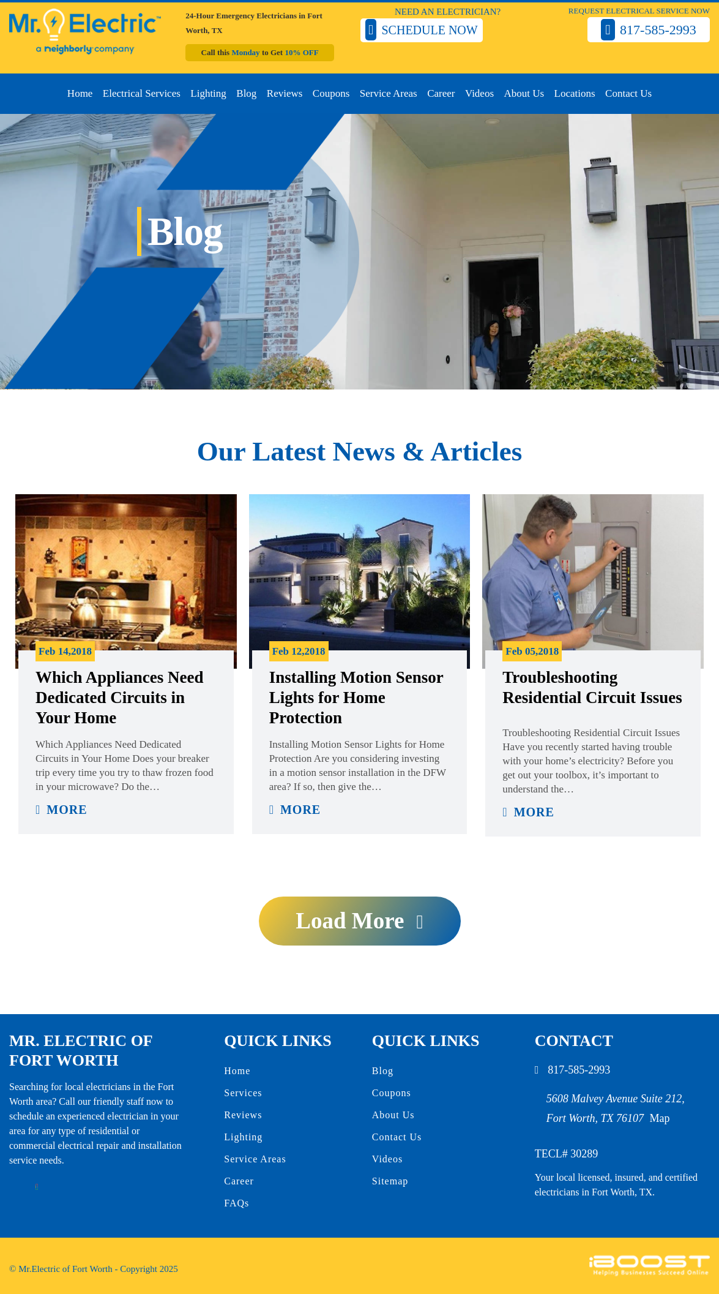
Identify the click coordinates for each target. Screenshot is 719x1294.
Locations (574, 93)
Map (660, 1118)
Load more (350, 920)
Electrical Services (142, 93)
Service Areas (388, 93)
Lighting (208, 93)
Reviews (285, 93)
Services (243, 1093)
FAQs (236, 1203)
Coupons (331, 93)
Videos (479, 93)
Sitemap (390, 1181)
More (67, 809)
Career (441, 93)
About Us (524, 93)
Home (80, 93)
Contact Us (628, 93)
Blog (246, 93)
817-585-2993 (579, 1070)
